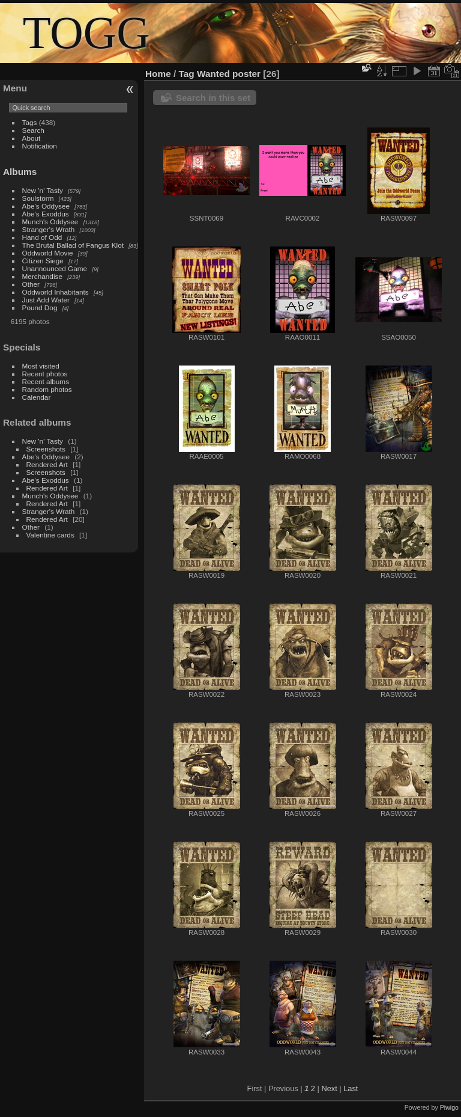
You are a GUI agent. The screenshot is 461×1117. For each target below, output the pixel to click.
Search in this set (213, 98)
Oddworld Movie (47, 253)
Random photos (47, 389)
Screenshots (45, 449)
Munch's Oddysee (50, 221)
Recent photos (45, 374)
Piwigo (449, 1107)
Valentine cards (50, 535)
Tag (186, 74)
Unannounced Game (55, 268)
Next (329, 1088)
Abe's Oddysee (46, 206)
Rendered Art (47, 464)
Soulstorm (38, 198)
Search (33, 130)
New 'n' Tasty (42, 190)
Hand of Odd (42, 237)
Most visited (40, 366)
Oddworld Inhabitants (55, 292)
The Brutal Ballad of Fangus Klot (73, 245)
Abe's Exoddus (45, 214)
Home (158, 74)
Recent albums (45, 381)
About (31, 138)
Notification (39, 146)
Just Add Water (46, 300)
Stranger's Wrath (48, 229)
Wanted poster (229, 74)
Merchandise (42, 276)
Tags (29, 122)
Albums (20, 172)
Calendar (36, 397)
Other (31, 284)
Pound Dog (40, 307)
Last (350, 1088)
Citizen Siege (43, 261)
